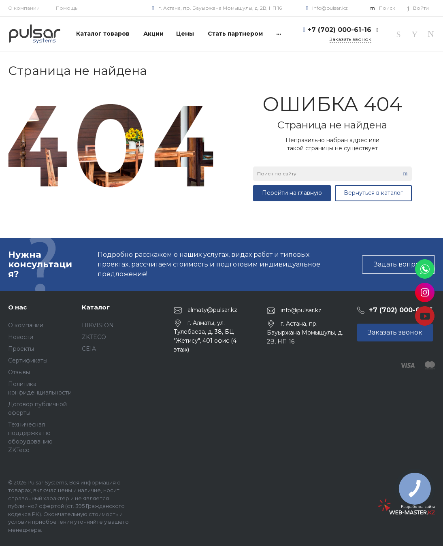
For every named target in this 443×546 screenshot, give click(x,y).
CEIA (89, 348)
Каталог (96, 307)
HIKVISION (98, 325)
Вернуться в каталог (373, 192)
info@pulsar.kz (330, 8)
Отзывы (19, 372)
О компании (24, 8)
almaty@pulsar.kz (212, 310)
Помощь (66, 8)
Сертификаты (27, 360)
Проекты (21, 348)
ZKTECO (94, 337)
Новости (20, 337)
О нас (17, 307)
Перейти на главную (292, 192)
